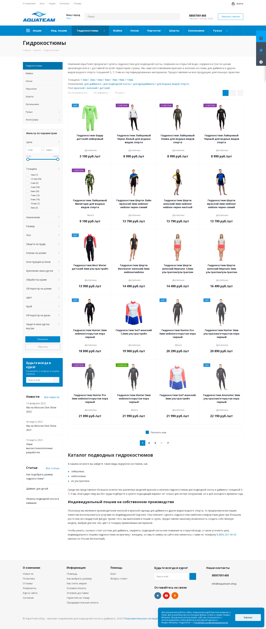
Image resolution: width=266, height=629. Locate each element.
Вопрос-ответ (119, 578)
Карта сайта (30, 593)
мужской (79, 88)
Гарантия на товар (78, 597)
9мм (121, 79)
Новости (28, 573)
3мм (99, 79)
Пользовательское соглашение (142, 618)
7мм (114, 79)
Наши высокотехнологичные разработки (39, 448)
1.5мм (84, 79)
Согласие (28, 597)
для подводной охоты (117, 83)
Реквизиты (29, 588)
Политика (29, 578)
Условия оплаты (76, 588)
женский (92, 88)
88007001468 (197, 15)
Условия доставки (78, 593)
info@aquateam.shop (224, 583)
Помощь (72, 573)
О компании (31, 568)
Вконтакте (157, 595)
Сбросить (43, 346)
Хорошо (248, 617)
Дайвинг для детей (37, 488)
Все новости (51, 397)
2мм (92, 79)
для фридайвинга (144, 83)
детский (105, 88)
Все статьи (52, 468)
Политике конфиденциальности (211, 622)
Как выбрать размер (79, 578)
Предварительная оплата (82, 602)
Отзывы (28, 583)
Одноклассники (174, 595)
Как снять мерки (77, 583)
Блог (113, 573)
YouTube (166, 595)
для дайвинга (92, 83)
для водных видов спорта (173, 83)
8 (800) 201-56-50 (226, 534)
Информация (76, 568)
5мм (107, 79)
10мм (130, 79)
